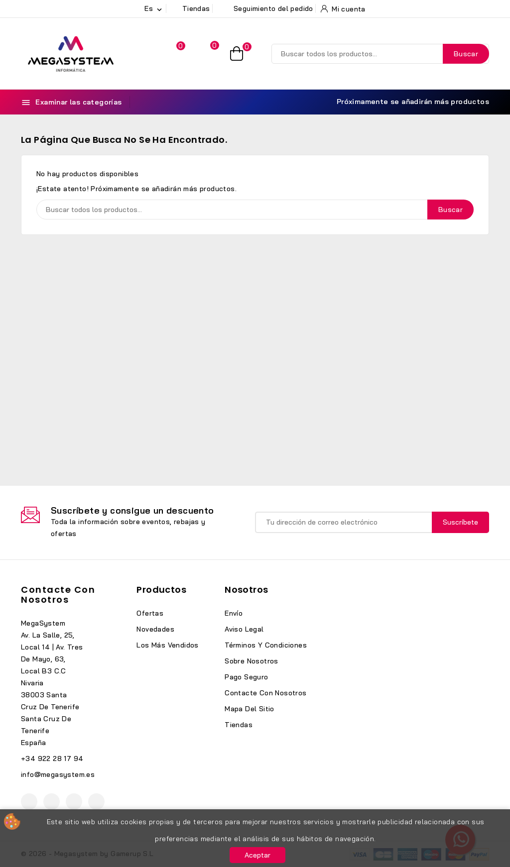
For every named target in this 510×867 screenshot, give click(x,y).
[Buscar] (380, 54)
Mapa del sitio (249, 708)
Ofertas (149, 613)
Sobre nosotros (251, 660)
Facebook (29, 801)
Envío (234, 613)
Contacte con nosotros (58, 594)
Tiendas (239, 724)
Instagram (74, 801)
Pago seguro (246, 676)
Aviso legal (244, 629)
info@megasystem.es (58, 774)
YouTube (51, 801)
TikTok (96, 801)
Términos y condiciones (266, 645)
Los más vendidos (167, 645)
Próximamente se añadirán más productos (407, 102)
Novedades (155, 629)
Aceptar (257, 855)
